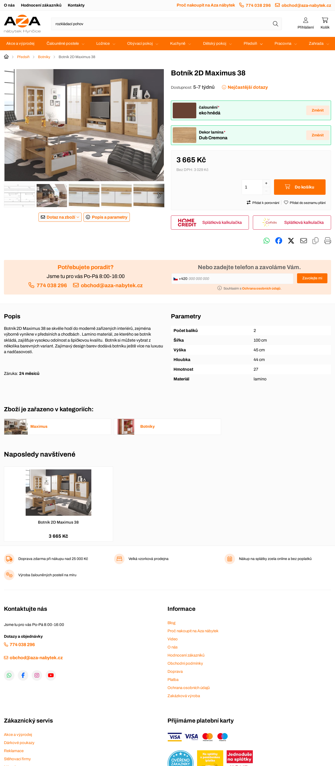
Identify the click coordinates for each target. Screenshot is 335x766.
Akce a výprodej (20, 43)
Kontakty (76, 5)
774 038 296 (258, 5)
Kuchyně (177, 43)
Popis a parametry (109, 217)
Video (173, 639)
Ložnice (103, 43)
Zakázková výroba (184, 696)
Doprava (175, 671)
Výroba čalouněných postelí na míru (47, 575)
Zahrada (316, 43)
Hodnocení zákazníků (41, 5)
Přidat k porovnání (265, 203)
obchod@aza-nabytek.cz (306, 5)
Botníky (44, 57)
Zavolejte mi (312, 278)
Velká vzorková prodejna (149, 559)
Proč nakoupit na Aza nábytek (206, 5)
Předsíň (250, 43)
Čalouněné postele (63, 43)
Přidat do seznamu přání (308, 203)
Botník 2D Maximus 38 (58, 522)
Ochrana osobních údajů (189, 688)
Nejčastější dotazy (248, 87)
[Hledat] (275, 24)
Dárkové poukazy (19, 743)
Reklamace (14, 751)
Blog (171, 623)
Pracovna (283, 43)
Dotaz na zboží (61, 217)
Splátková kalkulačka (222, 222)
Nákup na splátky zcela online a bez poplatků (275, 559)
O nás (9, 5)
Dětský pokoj (214, 43)
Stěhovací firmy (17, 759)
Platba (173, 680)
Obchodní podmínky (185, 663)
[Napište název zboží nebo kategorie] (166, 24)
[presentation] (158, 195)
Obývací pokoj (140, 43)
